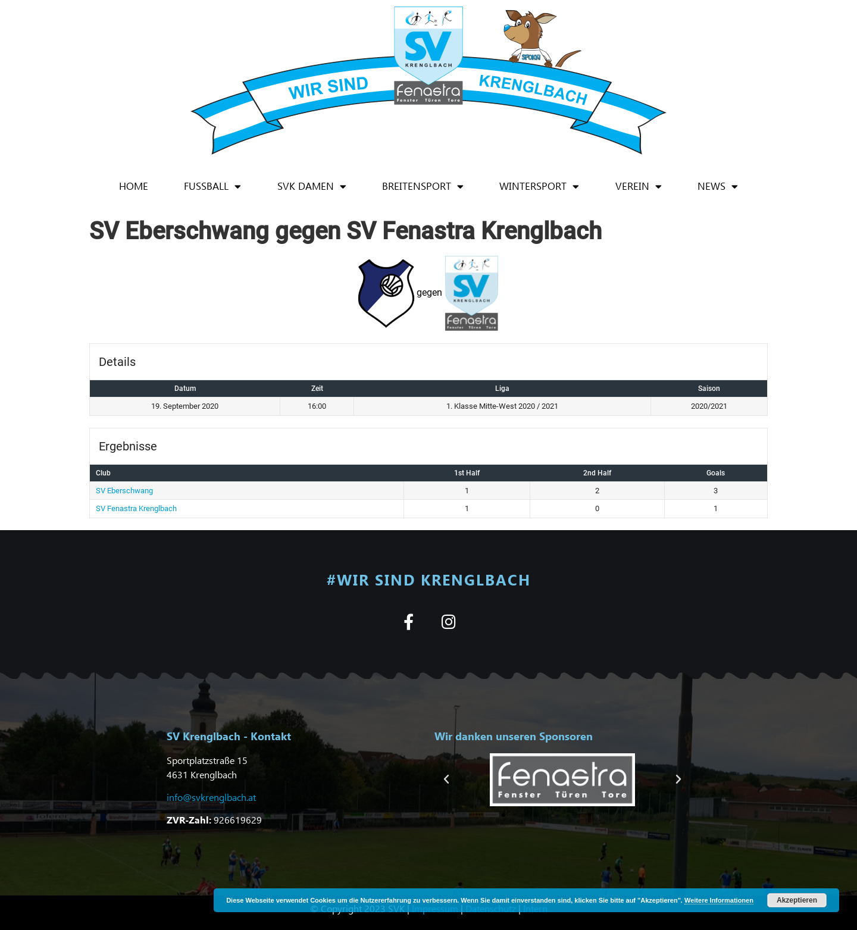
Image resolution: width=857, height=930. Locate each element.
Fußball (212, 187)
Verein (638, 187)
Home (133, 186)
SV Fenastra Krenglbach (136, 508)
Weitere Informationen (718, 900)
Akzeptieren (797, 900)
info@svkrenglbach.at (211, 797)
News (718, 187)
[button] (446, 779)
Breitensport (423, 187)
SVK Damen (311, 187)
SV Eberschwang (124, 490)
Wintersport (539, 187)
